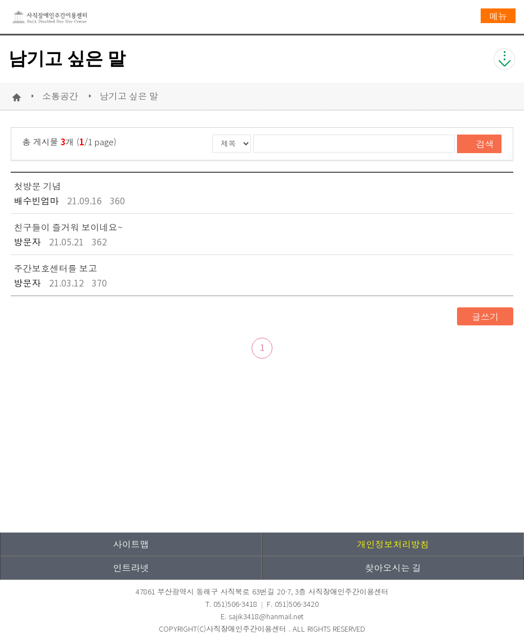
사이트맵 (131, 544)
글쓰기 (485, 316)
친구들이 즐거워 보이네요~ (68, 227)
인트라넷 (131, 567)
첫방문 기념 (37, 186)
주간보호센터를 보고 (55, 268)
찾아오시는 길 (393, 567)
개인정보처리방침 (393, 544)
